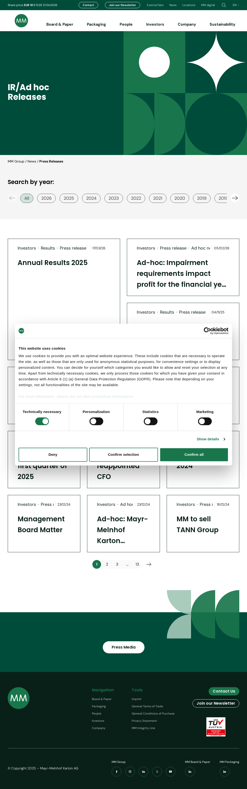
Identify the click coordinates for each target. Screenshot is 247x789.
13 (137, 564)
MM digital (208, 5)
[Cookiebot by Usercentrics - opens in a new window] (207, 330)
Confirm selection (123, 454)
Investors (155, 24)
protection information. (113, 396)
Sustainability (222, 24)
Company (187, 24)
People (126, 24)
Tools (137, 690)
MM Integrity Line (143, 728)
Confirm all (194, 454)
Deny (52, 454)
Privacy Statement (144, 721)
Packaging (96, 24)
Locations (188, 5)
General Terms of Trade (147, 706)
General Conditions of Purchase (153, 713)
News (173, 5)
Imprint (137, 699)
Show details (208, 439)
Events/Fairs (155, 5)
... (127, 564)
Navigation (103, 690)
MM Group (16, 161)
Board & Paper (59, 24)
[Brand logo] (18, 20)
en (236, 5)
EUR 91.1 (29, 5)
